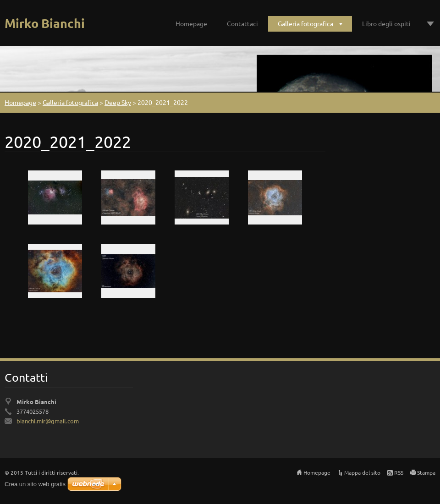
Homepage (191, 23)
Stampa (426, 472)
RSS (398, 472)
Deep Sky (117, 102)
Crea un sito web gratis (35, 484)
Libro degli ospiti (386, 23)
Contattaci (242, 23)
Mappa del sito (362, 472)
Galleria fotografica (305, 23)
